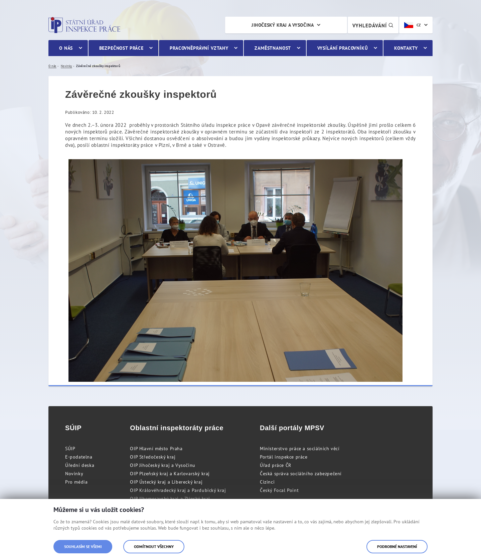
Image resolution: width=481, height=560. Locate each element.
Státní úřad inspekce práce (84, 25)
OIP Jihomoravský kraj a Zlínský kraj (170, 499)
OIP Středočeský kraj (152, 457)
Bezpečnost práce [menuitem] (121, 48)
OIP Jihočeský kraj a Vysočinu (162, 465)
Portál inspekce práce (284, 457)
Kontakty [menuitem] (406, 48)
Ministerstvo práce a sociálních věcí (300, 449)
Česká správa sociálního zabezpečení (301, 474)
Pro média (76, 482)
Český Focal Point (279, 490)
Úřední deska (79, 465)
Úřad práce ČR (275, 465)
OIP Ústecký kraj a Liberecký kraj (166, 482)
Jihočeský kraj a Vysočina (283, 25)
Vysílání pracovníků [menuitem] (342, 48)
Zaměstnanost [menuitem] (273, 48)
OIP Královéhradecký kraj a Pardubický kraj (178, 490)
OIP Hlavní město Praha (156, 449)
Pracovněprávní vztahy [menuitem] (199, 48)
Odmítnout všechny (154, 546)
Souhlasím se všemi (83, 546)
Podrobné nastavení (397, 546)
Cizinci (267, 482)
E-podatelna (79, 457)
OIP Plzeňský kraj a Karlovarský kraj (170, 474)
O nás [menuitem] (66, 48)
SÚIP (70, 449)
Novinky (74, 474)
